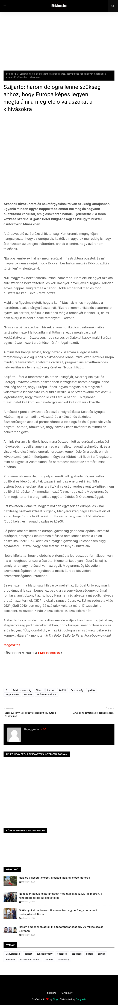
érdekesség (63, 959)
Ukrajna (28, 694)
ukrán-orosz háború (47, 694)
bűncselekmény (44, 953)
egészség (62, 953)
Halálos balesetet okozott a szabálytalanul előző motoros (54, 877)
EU (16, 73)
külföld (62, 690)
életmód (49, 959)
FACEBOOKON (49, 653)
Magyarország (12, 953)
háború (50, 690)
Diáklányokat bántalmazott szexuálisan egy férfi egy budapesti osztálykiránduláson (58, 912)
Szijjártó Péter (12, 694)
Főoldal (9, 73)
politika (91, 690)
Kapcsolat (66, 993)
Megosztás (12, 645)
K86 (43, 729)
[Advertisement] (59, 44)
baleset (28, 953)
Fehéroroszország (22, 690)
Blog (55, 999)
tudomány (10, 959)
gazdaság (76, 953)
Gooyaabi (81, 999)
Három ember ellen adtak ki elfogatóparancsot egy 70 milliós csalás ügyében (61, 929)
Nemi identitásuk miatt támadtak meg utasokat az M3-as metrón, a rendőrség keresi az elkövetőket (60, 895)
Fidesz (39, 690)
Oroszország (77, 690)
